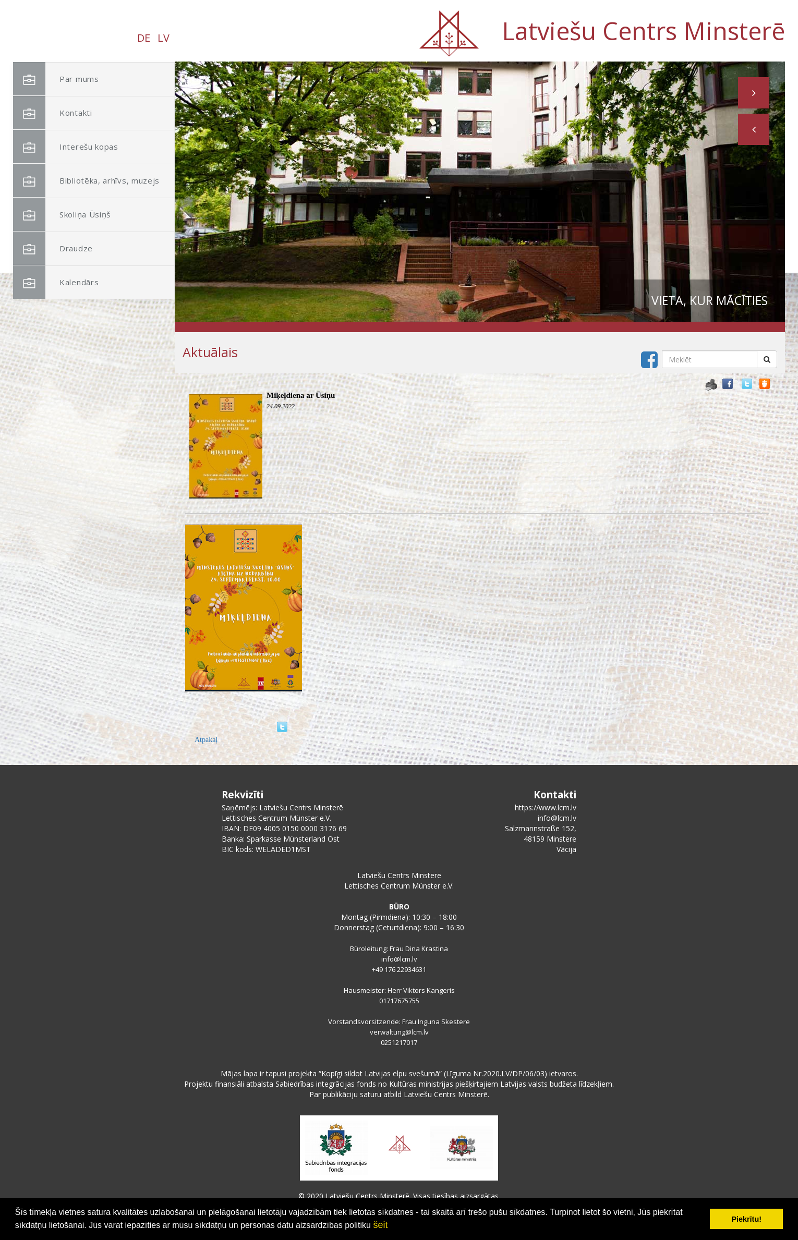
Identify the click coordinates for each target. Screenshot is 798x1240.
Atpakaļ (206, 740)
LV (164, 38)
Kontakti (52, 112)
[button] (753, 129)
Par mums (56, 79)
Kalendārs (56, 282)
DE (143, 38)
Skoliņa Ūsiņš (62, 214)
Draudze (53, 248)
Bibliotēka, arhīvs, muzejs (86, 180)
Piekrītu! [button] (746, 1219)
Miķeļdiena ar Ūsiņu (301, 395)
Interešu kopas (65, 146)
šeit (380, 1225)
